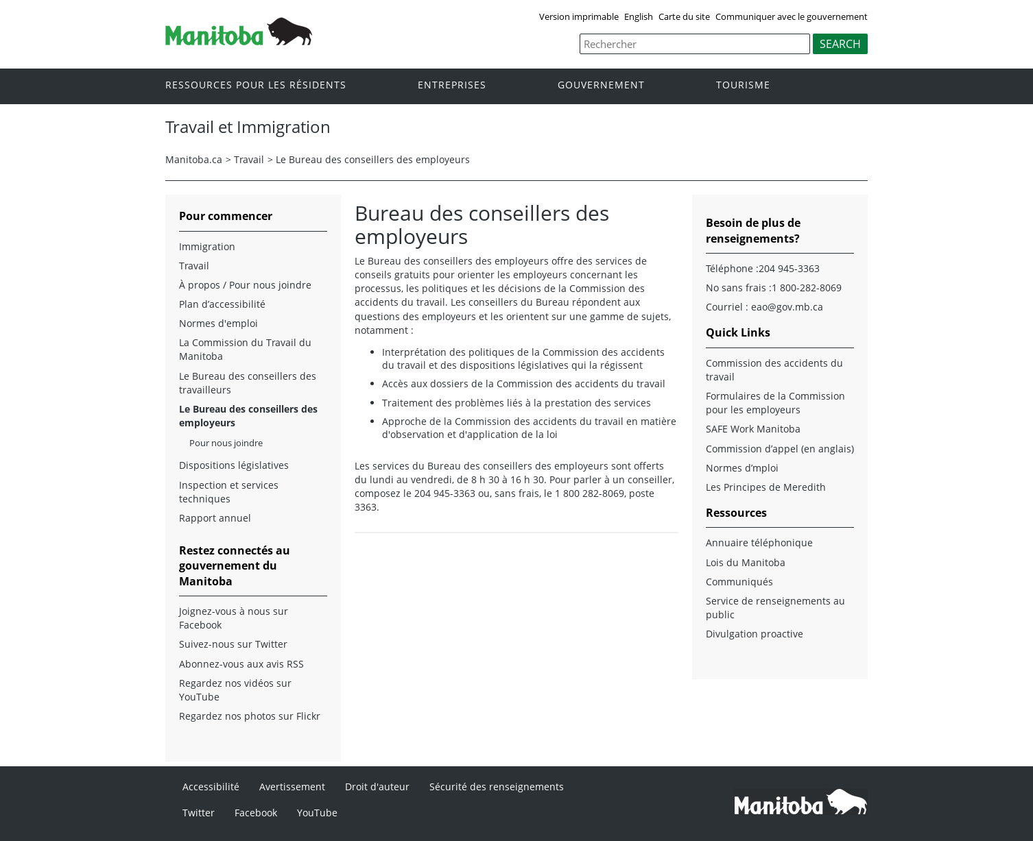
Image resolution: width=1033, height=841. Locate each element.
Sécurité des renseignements (496, 786)
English (638, 16)
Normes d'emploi (218, 323)
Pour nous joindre (226, 443)
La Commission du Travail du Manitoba (245, 349)
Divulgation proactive (754, 633)
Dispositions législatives (234, 465)
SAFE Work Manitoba (753, 428)
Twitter (198, 812)
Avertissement (292, 786)
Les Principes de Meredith (766, 486)
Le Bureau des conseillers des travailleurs (247, 382)
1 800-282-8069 (807, 287)
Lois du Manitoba (745, 562)
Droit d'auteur (377, 786)
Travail (249, 159)
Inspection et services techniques (228, 491)
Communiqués (739, 581)
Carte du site (684, 16)
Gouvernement (601, 85)
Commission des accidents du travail (774, 369)
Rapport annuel (215, 517)
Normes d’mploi (742, 467)
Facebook (256, 812)
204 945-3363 (789, 268)
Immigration (207, 246)
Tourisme (743, 85)
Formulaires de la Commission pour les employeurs (775, 402)
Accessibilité (210, 786)
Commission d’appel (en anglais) (780, 448)
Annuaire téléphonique (759, 542)
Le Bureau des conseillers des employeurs (373, 159)
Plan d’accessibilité (222, 303)
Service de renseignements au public (775, 607)
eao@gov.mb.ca (787, 306)
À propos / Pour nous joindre (245, 284)
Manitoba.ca (193, 159)
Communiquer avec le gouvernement (791, 16)
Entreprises (452, 85)
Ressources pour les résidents (255, 85)
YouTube (317, 812)
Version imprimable (579, 16)
